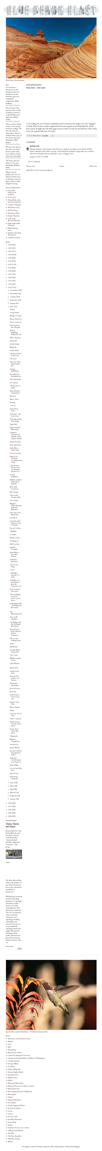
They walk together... (14, 618)
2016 (10, 277)
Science (10, 1114)
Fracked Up (14, 744)
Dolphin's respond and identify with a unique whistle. (16, 436)
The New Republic (14, 1136)
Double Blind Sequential (15, 651)
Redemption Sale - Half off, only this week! (16, 605)
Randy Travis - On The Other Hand (15, 724)
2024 (10, 251)
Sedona (12, 309)
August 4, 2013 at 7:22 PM (39, 157)
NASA (10, 1080)
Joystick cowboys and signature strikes (16, 753)
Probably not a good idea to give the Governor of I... (16, 583)
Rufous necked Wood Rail (15, 428)
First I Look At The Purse (15, 590)
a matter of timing (14, 205)
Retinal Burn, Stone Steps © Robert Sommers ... (15, 632)
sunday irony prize (14, 672)
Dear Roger (14, 500)
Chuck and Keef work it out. (15, 354)
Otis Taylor (14, 655)
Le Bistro (13, 534)
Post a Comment (34, 161)
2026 (10, 245)
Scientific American (15, 1119)
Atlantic (10, 1041)
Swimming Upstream (14, 778)
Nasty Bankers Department (15, 392)
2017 (10, 274)
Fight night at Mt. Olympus (14, 224)
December (14, 290)
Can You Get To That (16, 714)
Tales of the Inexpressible (15, 496)
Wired (10, 1142)
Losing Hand (14, 312)
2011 (10, 806)
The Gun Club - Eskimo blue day (15, 364)
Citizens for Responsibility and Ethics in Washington (26, 1058)
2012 (10, 803)
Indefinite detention (14, 560)
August (13, 303)
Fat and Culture (15, 528)
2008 (10, 816)
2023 (10, 255)
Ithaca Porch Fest (16, 319)
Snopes (10, 1125)
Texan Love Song (14, 566)
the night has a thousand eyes (15, 375)
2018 (10, 271)
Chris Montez (14, 663)
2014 (10, 284)
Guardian (11, 1066)
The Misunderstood (16, 613)
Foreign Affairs (13, 1064)
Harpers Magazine (14, 1069)
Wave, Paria (14, 399)
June (12, 783)
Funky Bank (14, 350)
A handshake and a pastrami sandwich (14, 201)
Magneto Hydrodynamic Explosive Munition (16, 506)
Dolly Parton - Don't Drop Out (15, 697)
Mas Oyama (14, 492)
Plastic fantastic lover (13, 229)
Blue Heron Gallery (15, 1052)
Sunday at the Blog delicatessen (14, 234)
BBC (9, 1047)
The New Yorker (14, 1139)
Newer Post (31, 166)
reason (10, 1111)
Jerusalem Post (13, 1075)
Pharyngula (12, 1094)
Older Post (93, 166)
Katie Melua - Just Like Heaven (15, 554)
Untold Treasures (14, 238)
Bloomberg (12, 1050)
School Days (14, 773)
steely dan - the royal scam (15, 415)
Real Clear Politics (14, 1108)
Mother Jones (12, 1078)
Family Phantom (14, 216)
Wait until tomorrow (14, 488)
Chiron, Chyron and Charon (12, 825)
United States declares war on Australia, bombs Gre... (15, 468)
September (14, 300)
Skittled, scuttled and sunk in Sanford (15, 482)
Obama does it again (15, 387)
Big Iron (13, 396)
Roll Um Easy (15, 544)
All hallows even (14, 207)
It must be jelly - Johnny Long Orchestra (16, 523)
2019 (10, 268)
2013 (10, 287)
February (13, 796)
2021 (10, 261)
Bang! (12, 710)
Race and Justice (15, 445)
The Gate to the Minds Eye (15, 514)
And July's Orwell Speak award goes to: (15, 760)
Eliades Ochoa (15, 538)
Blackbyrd (13, 647)
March (12, 792)
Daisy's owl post (15, 719)
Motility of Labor (16, 316)
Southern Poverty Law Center (18, 1128)
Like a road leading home (15, 639)
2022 (10, 258)
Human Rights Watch (15, 1072)
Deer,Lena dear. (15, 453)
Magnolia (13, 347)
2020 (10, 264)
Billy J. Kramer (15, 338)
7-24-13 (12, 406)
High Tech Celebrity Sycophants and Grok (16, 459)
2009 (10, 813)
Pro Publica (12, 1103)
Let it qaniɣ (14, 382)
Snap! (12, 643)
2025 (10, 248)
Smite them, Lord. (14, 410)
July (12, 307)
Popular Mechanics (14, 1100)
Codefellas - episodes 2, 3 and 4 (15, 575)
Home (62, 166)
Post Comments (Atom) (44, 170)
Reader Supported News (16, 1105)
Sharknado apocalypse (14, 684)
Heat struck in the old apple (15, 326)
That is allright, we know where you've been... (15, 597)
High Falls (13, 424)
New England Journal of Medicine (20, 1091)
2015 (10, 281)
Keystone (13, 692)
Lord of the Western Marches (14, 220)
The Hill (11, 1133)
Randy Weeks (15, 748)
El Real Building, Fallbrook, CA (15, 332)
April (12, 789)
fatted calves (14, 668)
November (14, 293)
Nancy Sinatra (15, 707)
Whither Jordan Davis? (15, 659)
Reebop (12, 402)
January (13, 799)
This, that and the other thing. (16, 420)
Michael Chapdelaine (15, 740)
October (13, 297)
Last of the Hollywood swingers (12, 192)
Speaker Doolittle (13, 548)
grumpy (33, 146)
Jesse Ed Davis (15, 688)
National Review (14, 1089)
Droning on (14, 541)
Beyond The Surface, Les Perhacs (14, 678)
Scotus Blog (12, 1122)
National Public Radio (16, 1083)
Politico (10, 1097)
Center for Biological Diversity (19, 1055)
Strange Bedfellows (14, 370)
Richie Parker (15, 344)
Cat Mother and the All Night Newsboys (15, 624)
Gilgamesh (14, 736)
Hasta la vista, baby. (14, 703)
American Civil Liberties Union (19, 1039)
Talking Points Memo (15, 1130)
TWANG (13, 531)
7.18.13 (12, 570)
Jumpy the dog (15, 442)
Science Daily (13, 1116)
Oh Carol (13, 359)
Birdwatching (13, 210)
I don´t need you (16, 322)
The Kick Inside (15, 379)
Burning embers (14, 213)
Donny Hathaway (14, 476)
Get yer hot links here (16, 769)
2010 (10, 810)
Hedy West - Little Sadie (14, 449)
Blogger (77, 1147)
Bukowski (13, 341)
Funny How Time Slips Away (14, 731)
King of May (14, 765)
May (12, 786)
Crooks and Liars (14, 1061)
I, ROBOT (13, 518)
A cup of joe (12, 197)
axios (9, 1044)
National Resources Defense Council (21, 1086)
